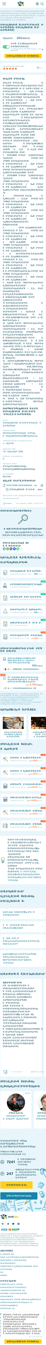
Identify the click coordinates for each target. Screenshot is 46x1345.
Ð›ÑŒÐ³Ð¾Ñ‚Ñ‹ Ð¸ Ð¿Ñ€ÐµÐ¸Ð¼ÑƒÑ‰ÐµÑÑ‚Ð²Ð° (19, 1266)
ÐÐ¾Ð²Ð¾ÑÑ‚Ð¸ (7, 1254)
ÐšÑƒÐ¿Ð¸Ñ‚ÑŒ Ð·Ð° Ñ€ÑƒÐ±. (23, 56)
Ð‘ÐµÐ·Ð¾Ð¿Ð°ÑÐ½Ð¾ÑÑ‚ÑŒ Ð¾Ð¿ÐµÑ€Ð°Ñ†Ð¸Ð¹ (20, 1299)
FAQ (1, 1272)
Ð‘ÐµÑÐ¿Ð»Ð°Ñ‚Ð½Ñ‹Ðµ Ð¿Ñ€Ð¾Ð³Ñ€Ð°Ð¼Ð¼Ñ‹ (19, 1257)
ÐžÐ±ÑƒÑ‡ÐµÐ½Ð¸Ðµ (16, 1185)
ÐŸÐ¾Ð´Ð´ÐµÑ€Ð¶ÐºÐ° (9, 1305)
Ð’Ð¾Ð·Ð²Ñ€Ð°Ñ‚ (6, 1296)
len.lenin (7, 503)
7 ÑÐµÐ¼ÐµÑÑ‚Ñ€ (13, 451)
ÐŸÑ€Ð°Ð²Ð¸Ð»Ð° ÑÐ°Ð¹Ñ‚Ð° (11, 1284)
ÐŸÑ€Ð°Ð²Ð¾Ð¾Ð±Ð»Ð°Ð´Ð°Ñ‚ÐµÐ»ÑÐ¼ (16, 1302)
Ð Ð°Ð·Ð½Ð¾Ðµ (6, 1269)
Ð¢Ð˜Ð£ (8, 443)
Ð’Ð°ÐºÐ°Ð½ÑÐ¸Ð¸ (7, 1308)
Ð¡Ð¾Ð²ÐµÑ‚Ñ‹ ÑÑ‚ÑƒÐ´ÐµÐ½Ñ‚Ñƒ (13, 1260)
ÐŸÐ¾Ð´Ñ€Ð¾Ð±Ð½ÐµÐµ (18, 1196)
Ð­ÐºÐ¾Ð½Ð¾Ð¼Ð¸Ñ (8, 1263)
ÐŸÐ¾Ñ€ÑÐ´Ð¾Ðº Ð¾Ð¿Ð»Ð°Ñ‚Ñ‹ (13, 1293)
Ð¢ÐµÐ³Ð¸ (3, 1275)
